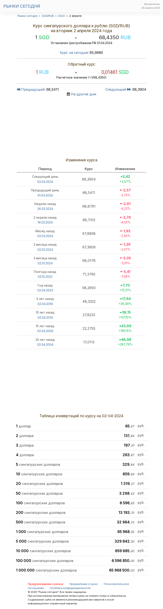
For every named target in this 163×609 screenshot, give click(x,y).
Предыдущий (30, 89)
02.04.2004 (45, 344)
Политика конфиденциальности (70, 588)
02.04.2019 (45, 304)
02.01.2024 (45, 263)
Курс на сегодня (74, 52)
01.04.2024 (45, 195)
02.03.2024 (45, 236)
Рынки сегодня (21, 6)
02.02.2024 (45, 249)
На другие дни (83, 94)
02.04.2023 (45, 290)
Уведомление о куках (83, 584)
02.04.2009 (45, 331)
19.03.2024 (45, 222)
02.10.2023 (45, 276)
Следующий (118, 89)
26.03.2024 (45, 209)
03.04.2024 (45, 181)
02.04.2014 (45, 317)
